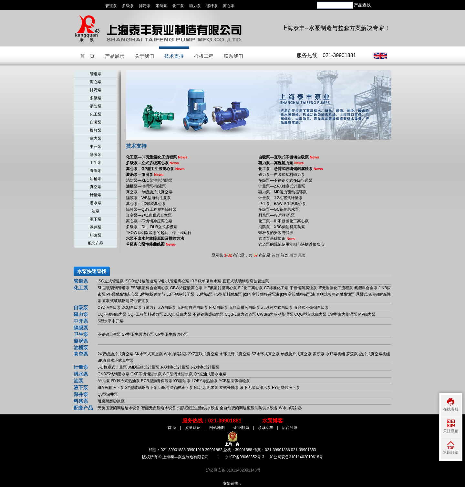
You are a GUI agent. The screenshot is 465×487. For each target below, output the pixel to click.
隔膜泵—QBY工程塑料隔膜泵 (151, 209)
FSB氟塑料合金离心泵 (149, 288)
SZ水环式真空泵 (266, 354)
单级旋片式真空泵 (296, 354)
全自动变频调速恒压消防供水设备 (249, 408)
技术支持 (174, 56)
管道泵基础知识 (276, 238)
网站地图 (217, 427)
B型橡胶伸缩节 (152, 294)
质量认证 (193, 427)
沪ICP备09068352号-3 (244, 457)
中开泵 (95, 146)
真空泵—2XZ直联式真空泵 (149, 215)
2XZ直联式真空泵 (203, 354)
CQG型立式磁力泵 (310, 314)
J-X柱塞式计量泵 (174, 367)
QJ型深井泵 (108, 394)
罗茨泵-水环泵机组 (329, 354)
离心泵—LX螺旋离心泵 (146, 203)
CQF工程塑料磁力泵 (145, 314)
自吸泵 (95, 122)
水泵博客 (272, 420)
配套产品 (95, 243)
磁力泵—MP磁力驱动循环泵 (282, 192)
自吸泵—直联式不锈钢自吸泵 (288, 157)
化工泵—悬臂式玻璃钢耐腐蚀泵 (290, 169)
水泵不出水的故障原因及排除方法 (155, 238)
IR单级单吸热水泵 (205, 281)
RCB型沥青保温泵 (156, 381)
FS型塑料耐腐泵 (228, 294)
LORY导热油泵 (205, 381)
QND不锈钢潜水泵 (113, 374)
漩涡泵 (95, 170)
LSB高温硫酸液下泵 (176, 387)
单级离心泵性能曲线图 (150, 244)
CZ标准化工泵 (276, 288)
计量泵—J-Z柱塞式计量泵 (280, 198)
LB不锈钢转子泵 (180, 294)
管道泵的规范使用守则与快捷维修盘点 (291, 244)
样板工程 (203, 56)
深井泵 (95, 227)
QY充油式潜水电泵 (210, 374)
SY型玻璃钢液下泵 (141, 387)
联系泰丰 (265, 427)
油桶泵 (95, 179)
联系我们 (233, 56)
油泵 (95, 211)
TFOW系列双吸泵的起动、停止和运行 (158, 232)
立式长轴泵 (229, 387)
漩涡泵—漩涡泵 (144, 174)
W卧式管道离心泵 (174, 281)
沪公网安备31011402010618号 (296, 457)
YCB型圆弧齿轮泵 (234, 381)
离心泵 (228, 6)
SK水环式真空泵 (148, 354)
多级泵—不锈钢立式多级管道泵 (285, 180)
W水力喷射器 (175, 354)
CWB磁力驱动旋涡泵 (275, 314)
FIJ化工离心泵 (250, 288)
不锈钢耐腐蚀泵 (303, 288)
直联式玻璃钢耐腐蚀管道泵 (245, 281)
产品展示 (114, 56)
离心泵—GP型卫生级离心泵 (155, 169)
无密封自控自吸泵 (192, 307)
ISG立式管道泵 (111, 281)
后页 (293, 255)
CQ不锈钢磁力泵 (112, 314)
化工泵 (178, 6)
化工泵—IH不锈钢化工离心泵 (283, 221)
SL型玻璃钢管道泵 (113, 288)
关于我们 (144, 56)
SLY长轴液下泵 (111, 387)
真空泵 (95, 187)
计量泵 (95, 195)
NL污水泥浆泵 (206, 387)
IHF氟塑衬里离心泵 (220, 288)
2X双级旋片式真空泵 (115, 354)
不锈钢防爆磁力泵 (208, 314)
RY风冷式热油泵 (125, 381)
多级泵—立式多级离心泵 (152, 163)
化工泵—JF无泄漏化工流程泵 (156, 157)
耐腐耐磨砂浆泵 (111, 401)
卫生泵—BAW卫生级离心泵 (282, 203)
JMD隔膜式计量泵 (143, 367)
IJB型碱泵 (203, 294)
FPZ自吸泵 (218, 307)
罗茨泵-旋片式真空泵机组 (368, 354)
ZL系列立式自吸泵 (277, 307)
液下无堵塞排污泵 (255, 387)
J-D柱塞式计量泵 (112, 367)
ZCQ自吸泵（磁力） (139, 307)
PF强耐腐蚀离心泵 (122, 294)
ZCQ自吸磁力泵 (177, 314)
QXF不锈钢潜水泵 (146, 374)
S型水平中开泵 (110, 321)
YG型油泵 (182, 381)
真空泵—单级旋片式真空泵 (149, 192)
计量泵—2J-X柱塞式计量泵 (281, 186)
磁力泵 (195, 6)
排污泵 (144, 6)
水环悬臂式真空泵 (234, 354)
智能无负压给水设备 (158, 408)
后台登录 (289, 427)
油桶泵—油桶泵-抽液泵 (146, 186)
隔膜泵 (95, 154)
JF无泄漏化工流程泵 (335, 288)
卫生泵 (95, 162)
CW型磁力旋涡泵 (342, 314)
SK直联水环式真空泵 (116, 360)
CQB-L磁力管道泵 (240, 314)
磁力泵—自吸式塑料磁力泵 (281, 174)
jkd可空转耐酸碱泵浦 (261, 294)
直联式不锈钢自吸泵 (311, 307)
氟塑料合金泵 (365, 288)
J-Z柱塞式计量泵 (204, 367)
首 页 (87, 56)
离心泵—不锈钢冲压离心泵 (149, 221)
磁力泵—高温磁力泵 (281, 163)
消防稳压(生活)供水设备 (198, 408)
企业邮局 (241, 427)
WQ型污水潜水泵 (178, 374)
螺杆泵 (212, 6)
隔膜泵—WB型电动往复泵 (148, 198)
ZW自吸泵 (167, 307)
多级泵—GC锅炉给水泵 (278, 209)
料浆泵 (95, 235)
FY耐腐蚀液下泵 (286, 387)
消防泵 (161, 6)
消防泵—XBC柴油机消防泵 (149, 180)
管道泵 (111, 6)
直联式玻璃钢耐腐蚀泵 (335, 294)
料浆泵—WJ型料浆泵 (276, 215)
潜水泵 (95, 203)
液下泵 (95, 219)
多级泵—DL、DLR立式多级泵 (151, 227)
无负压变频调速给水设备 (119, 408)
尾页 (302, 255)
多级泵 (128, 6)
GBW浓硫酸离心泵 (186, 288)
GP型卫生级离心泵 (171, 334)
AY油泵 (104, 381)
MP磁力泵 (367, 314)
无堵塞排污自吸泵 (244, 307)
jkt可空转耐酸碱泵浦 (297, 294)
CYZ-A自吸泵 (109, 307)
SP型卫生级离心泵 (138, 334)
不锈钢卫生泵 (109, 334)
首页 (275, 255)
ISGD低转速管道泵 (141, 281)
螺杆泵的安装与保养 (275, 232)
